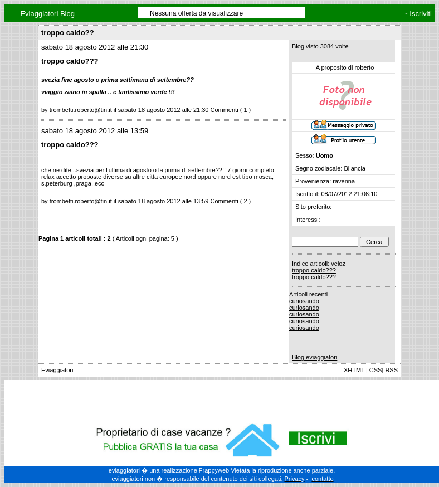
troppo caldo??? (314, 270)
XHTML (354, 370)
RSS (391, 370)
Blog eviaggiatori (314, 357)
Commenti (224, 109)
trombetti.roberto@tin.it (81, 109)
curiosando (304, 301)
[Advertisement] (221, 399)
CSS (375, 370)
